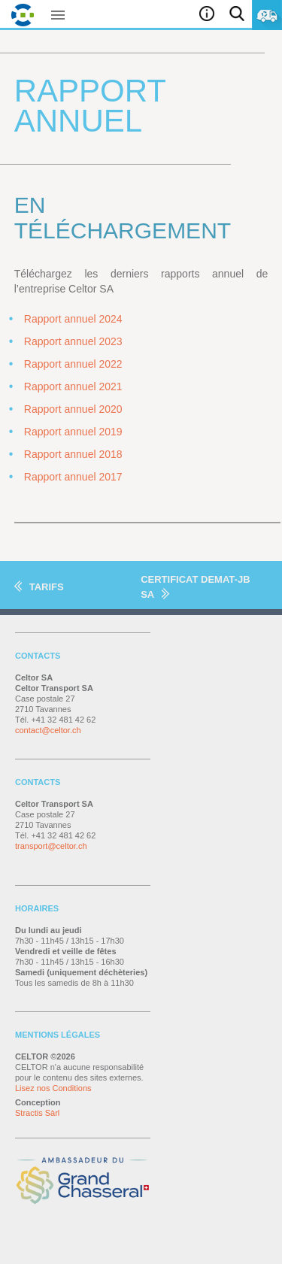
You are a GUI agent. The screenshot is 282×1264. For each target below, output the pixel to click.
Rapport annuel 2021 (73, 386)
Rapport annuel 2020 (73, 409)
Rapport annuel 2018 (73, 454)
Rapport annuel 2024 (73, 319)
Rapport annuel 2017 (73, 477)
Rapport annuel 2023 (73, 341)
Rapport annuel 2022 (73, 364)
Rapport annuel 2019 (73, 432)
